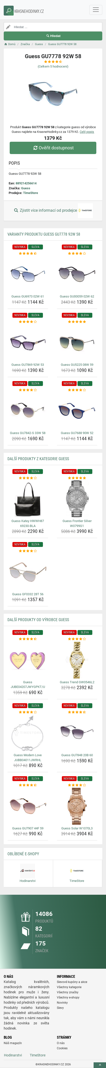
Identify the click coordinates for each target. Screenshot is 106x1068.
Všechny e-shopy (68, 997)
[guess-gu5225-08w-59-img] (77, 342)
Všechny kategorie (69, 987)
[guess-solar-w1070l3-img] (77, 806)
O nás (61, 1043)
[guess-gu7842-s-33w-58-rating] (28, 390)
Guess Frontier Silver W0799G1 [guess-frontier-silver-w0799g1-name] (77, 523)
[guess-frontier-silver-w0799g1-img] (77, 498)
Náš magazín (13, 1043)
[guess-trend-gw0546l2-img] (77, 660)
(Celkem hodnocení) (53, 66)
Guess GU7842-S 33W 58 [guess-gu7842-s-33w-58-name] (27, 433)
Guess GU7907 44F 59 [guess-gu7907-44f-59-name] (27, 828)
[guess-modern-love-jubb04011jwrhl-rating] (28, 712)
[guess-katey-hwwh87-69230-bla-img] (28, 498)
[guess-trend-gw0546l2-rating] (77, 639)
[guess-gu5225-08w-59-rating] (77, 321)
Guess (25, 188)
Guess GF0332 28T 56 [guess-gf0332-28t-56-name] (27, 594)
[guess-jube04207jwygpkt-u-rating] (28, 639)
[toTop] (100, 1065)
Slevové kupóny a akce (72, 982)
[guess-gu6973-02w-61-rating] (28, 253)
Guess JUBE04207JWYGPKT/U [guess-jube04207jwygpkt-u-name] (28, 684)
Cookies (62, 1048)
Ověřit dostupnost (52, 147)
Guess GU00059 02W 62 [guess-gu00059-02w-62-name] (77, 296)
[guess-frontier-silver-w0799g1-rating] (77, 478)
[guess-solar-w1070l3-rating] (77, 785)
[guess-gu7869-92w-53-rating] (28, 321)
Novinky (62, 1002)
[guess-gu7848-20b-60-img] (77, 733)
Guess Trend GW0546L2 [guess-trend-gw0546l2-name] (77, 682)
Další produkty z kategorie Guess (38, 458)
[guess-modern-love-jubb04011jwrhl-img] (28, 733)
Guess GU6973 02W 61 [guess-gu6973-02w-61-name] (27, 296)
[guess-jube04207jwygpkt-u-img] (28, 660)
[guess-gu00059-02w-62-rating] (77, 253)
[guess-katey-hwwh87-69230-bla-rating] (28, 478)
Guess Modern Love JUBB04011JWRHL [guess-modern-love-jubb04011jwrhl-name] (28, 757)
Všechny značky (67, 992)
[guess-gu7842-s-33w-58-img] (28, 410)
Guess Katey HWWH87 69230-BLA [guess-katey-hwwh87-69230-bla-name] (27, 523)
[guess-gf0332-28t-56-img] (28, 572)
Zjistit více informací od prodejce (53, 210)
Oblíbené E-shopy (23, 854)
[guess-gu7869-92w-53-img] (28, 342)
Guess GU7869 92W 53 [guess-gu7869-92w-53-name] (27, 365)
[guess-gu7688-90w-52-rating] (77, 390)
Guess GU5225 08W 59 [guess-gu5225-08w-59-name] (77, 365)
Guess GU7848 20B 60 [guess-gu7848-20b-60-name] (77, 755)
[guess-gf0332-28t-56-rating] (28, 551)
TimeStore (30, 193)
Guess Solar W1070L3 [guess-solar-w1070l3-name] (77, 828)
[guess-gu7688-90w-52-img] (77, 410)
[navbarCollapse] (95, 10)
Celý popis (87, 132)
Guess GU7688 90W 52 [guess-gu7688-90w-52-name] (77, 433)
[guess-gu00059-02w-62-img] (77, 274)
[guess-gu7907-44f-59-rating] (28, 785)
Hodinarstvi (13, 1055)
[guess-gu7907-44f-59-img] (28, 806)
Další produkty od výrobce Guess (38, 619)
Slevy (60, 1008)
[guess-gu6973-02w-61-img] (28, 274)
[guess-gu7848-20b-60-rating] (77, 712)
